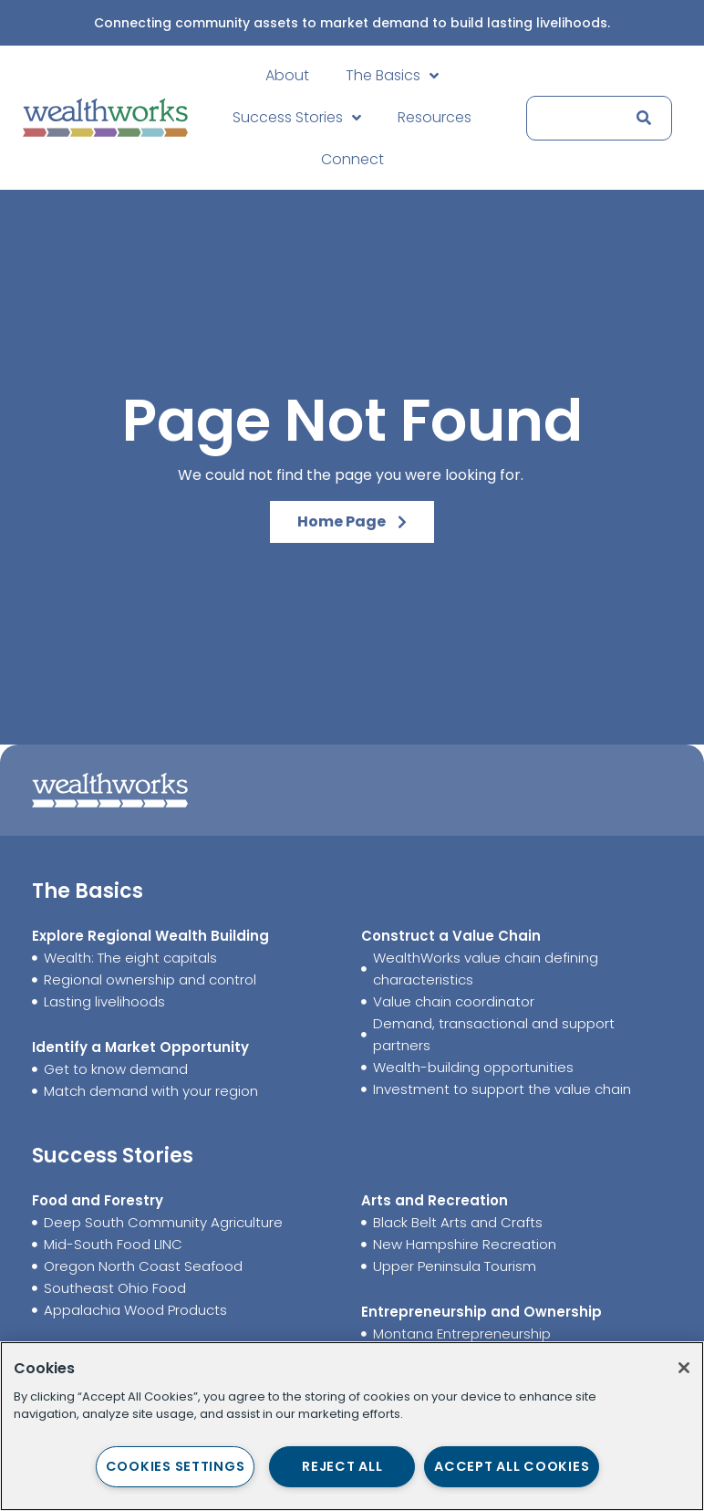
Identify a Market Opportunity (140, 1047)
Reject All (342, 1466)
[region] (352, 1426)
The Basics (392, 75)
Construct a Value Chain (451, 935)
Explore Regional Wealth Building (150, 935)
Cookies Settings (175, 1466)
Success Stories (297, 117)
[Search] (640, 118)
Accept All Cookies (511, 1466)
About (287, 75)
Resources (434, 117)
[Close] (684, 1368)
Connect (352, 159)
